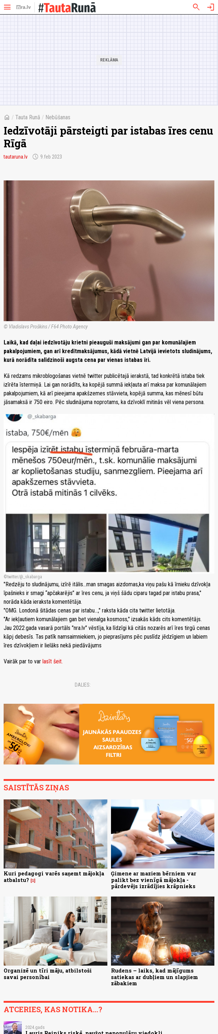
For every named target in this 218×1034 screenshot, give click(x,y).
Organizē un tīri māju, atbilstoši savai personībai (48, 973)
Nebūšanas (57, 117)
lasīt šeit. (52, 661)
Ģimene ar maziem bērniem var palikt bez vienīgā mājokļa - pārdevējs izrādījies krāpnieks (153, 880)
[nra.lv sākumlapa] (23, 7)
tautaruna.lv (16, 157)
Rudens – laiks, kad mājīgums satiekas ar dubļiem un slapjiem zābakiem (154, 977)
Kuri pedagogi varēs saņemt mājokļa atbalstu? (54, 876)
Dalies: (83, 685)
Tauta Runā (27, 117)
